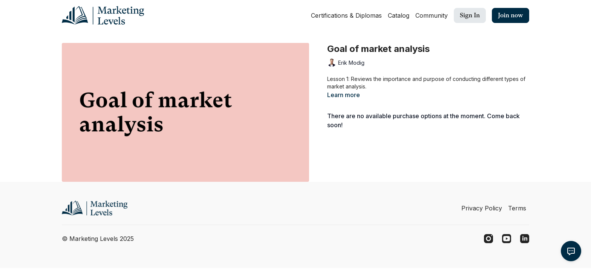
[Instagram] (488, 238)
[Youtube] (506, 238)
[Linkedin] (524, 238)
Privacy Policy (481, 208)
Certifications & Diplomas (346, 15)
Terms (517, 208)
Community (431, 15)
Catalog (398, 15)
